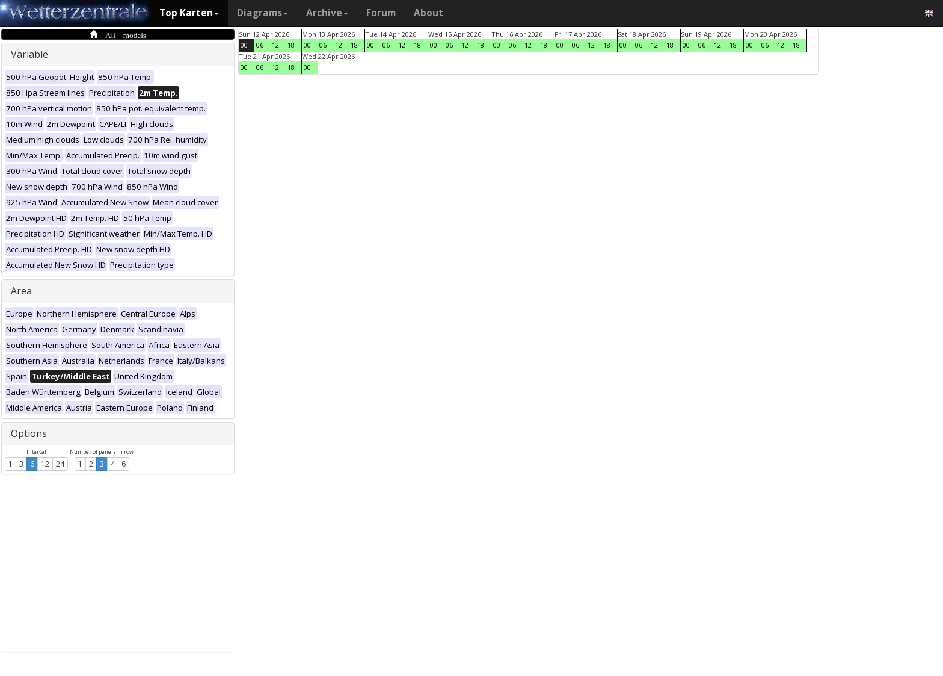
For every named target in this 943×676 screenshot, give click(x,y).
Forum (381, 13)
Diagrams (262, 13)
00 (244, 44)
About (428, 13)
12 (45, 464)
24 (60, 464)
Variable (29, 54)
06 (259, 44)
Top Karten (189, 13)
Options (29, 433)
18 (291, 44)
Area (21, 290)
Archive (327, 13)
